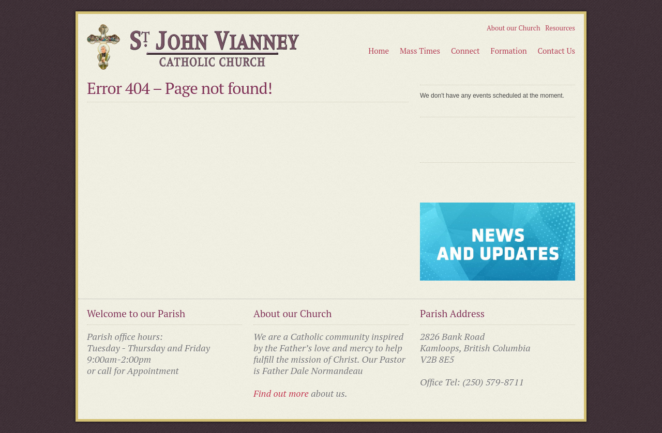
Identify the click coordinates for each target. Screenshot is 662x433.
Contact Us (556, 50)
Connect (465, 50)
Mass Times (420, 50)
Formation (509, 50)
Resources (560, 28)
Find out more (281, 393)
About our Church (513, 28)
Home (378, 50)
